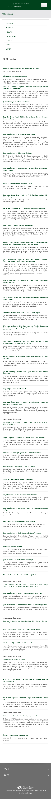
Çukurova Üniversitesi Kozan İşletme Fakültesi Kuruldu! (22, 593)
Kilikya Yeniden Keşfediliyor (12, 546)
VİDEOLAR (8, 40)
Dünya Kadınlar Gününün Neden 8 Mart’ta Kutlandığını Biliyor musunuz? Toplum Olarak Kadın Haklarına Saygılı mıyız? (25, 585)
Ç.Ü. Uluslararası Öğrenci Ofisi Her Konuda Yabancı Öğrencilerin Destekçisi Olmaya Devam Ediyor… (25, 260)
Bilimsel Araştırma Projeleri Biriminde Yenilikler (19, 466)
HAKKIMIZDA (9, 28)
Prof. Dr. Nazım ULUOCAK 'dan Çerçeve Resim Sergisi (21, 629)
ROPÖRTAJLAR (7, 14)
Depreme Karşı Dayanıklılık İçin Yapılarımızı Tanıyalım (21, 68)
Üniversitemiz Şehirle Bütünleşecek (15, 735)
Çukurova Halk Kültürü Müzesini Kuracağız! (18, 560)
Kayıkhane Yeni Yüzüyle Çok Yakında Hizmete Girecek (21, 453)
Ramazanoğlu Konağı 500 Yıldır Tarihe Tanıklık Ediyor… (22, 313)
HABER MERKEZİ (15, 6)
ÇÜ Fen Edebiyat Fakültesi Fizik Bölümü (16, 102)
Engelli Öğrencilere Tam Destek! (14, 389)
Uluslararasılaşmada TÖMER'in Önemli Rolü (18, 479)
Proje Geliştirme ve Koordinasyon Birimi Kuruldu (20, 495)
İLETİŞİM (8, 49)
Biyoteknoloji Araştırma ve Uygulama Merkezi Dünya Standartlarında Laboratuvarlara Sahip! (25, 342)
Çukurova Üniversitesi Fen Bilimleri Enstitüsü (19, 134)
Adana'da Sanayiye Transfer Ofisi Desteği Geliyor (20, 575)
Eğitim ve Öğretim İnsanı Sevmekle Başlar (17, 183)
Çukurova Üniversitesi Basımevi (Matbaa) (17, 153)
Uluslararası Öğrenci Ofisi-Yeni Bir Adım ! (17, 643)
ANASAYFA (9, 24)
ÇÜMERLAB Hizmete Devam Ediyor (15, 76)
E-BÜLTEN (8, 32)
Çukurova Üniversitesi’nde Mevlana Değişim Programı (22, 533)
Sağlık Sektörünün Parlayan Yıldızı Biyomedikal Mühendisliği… (24, 208)
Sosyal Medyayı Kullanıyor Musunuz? (14, 659)
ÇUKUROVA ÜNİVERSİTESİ (21, 4)
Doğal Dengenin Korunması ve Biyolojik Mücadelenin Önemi (24, 437)
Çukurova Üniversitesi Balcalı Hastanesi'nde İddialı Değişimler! (25, 605)
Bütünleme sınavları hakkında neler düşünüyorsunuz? (20, 716)
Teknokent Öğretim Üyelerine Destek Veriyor (19, 521)
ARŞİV (7, 45)
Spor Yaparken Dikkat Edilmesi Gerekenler (18, 225)
